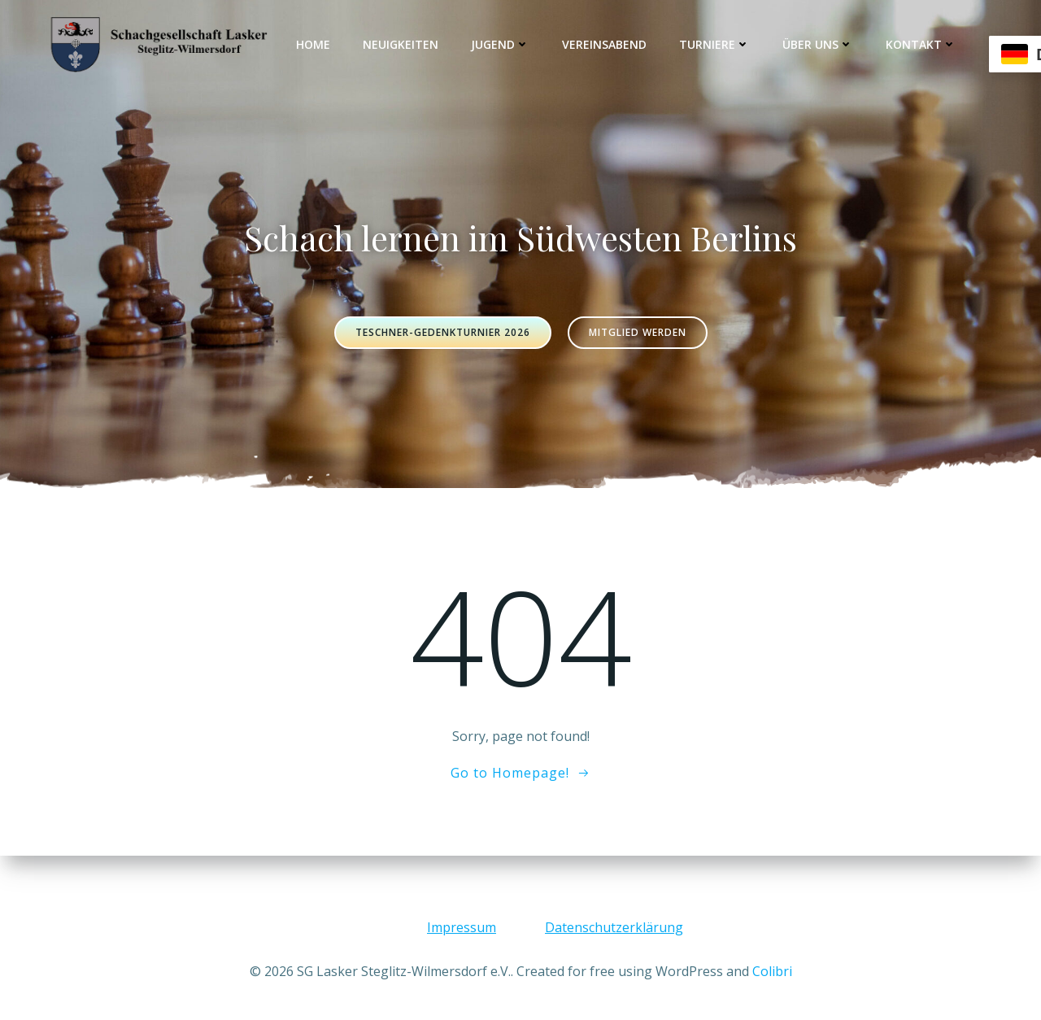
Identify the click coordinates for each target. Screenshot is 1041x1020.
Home (313, 44)
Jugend (500, 44)
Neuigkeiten (400, 44)
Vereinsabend (604, 44)
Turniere (714, 44)
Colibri (772, 971)
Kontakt (921, 44)
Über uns (817, 44)
